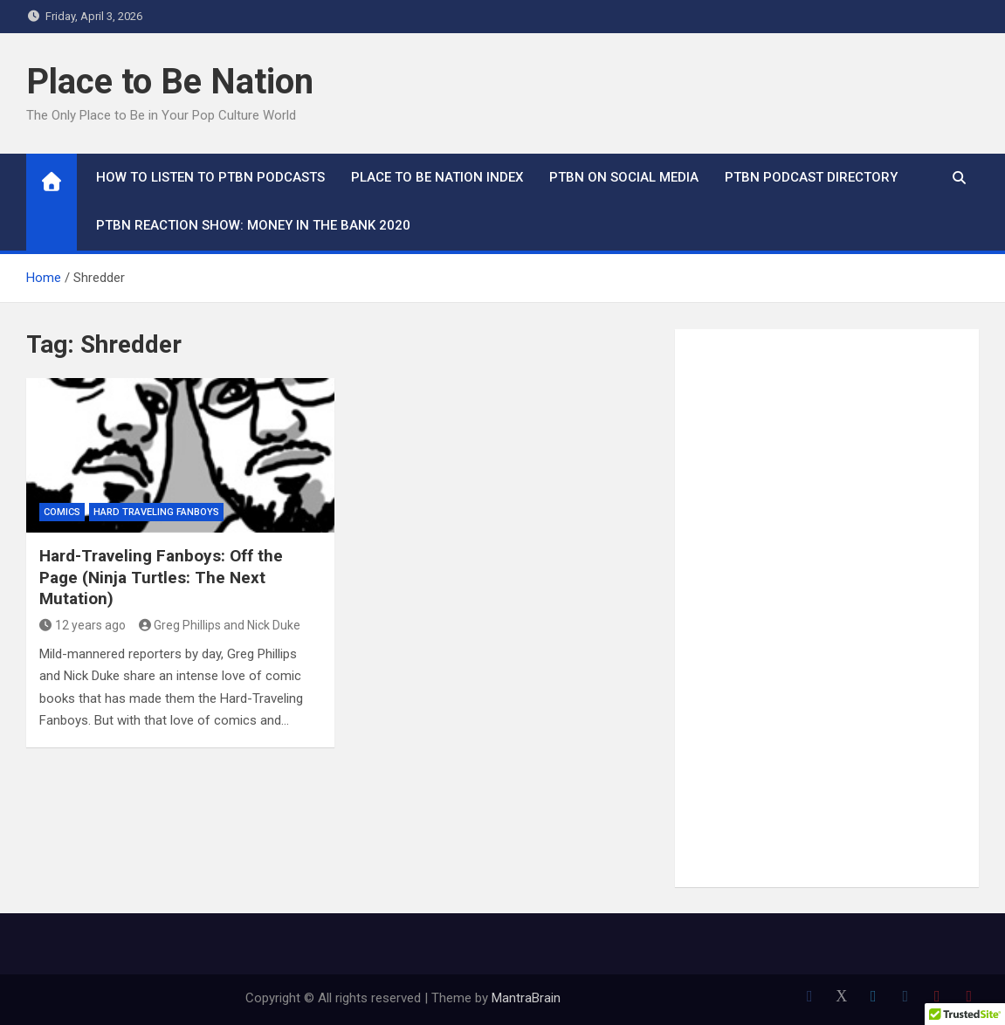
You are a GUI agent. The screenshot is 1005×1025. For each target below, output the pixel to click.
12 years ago (82, 625)
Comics (62, 512)
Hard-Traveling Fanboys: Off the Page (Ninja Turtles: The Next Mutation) (161, 577)
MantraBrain (526, 998)
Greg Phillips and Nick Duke (220, 625)
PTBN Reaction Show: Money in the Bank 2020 (253, 225)
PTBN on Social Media (624, 177)
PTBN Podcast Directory (811, 177)
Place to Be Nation (169, 81)
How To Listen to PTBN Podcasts (210, 177)
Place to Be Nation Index (437, 177)
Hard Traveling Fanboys (156, 512)
